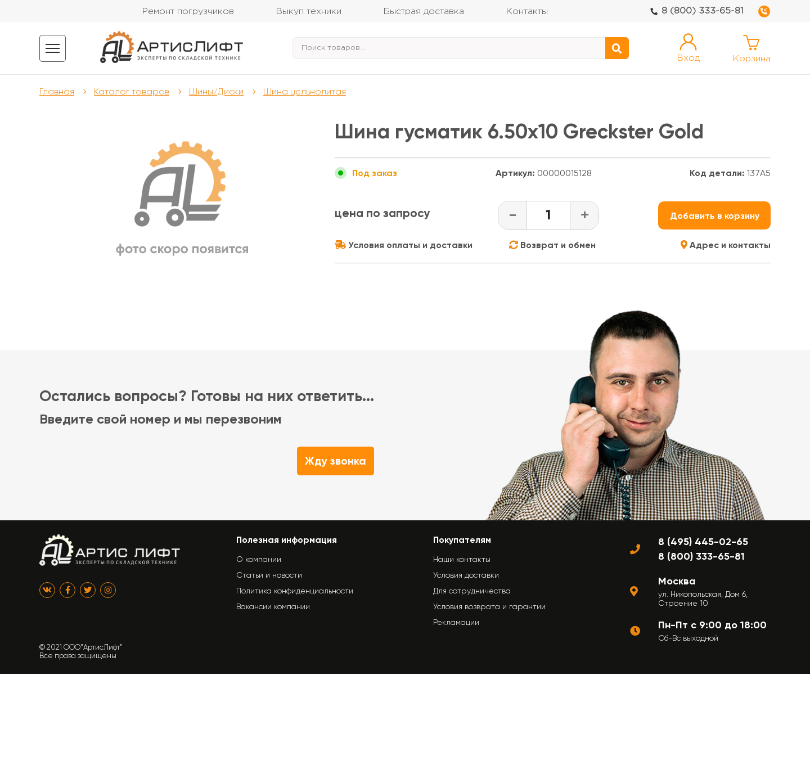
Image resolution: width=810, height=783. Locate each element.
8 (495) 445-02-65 (703, 542)
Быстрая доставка (423, 11)
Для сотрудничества (472, 590)
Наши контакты (461, 559)
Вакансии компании (273, 606)
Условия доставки (466, 574)
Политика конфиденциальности (294, 590)
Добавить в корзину (714, 215)
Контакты (527, 11)
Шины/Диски (216, 91)
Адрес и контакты (726, 245)
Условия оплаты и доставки (403, 245)
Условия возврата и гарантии (489, 606)
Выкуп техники (308, 11)
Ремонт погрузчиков (188, 11)
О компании (258, 559)
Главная (56, 91)
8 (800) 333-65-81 (703, 11)
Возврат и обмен (552, 245)
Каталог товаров (131, 91)
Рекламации (456, 622)
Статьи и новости (269, 574)
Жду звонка (335, 460)
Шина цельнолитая (304, 91)
